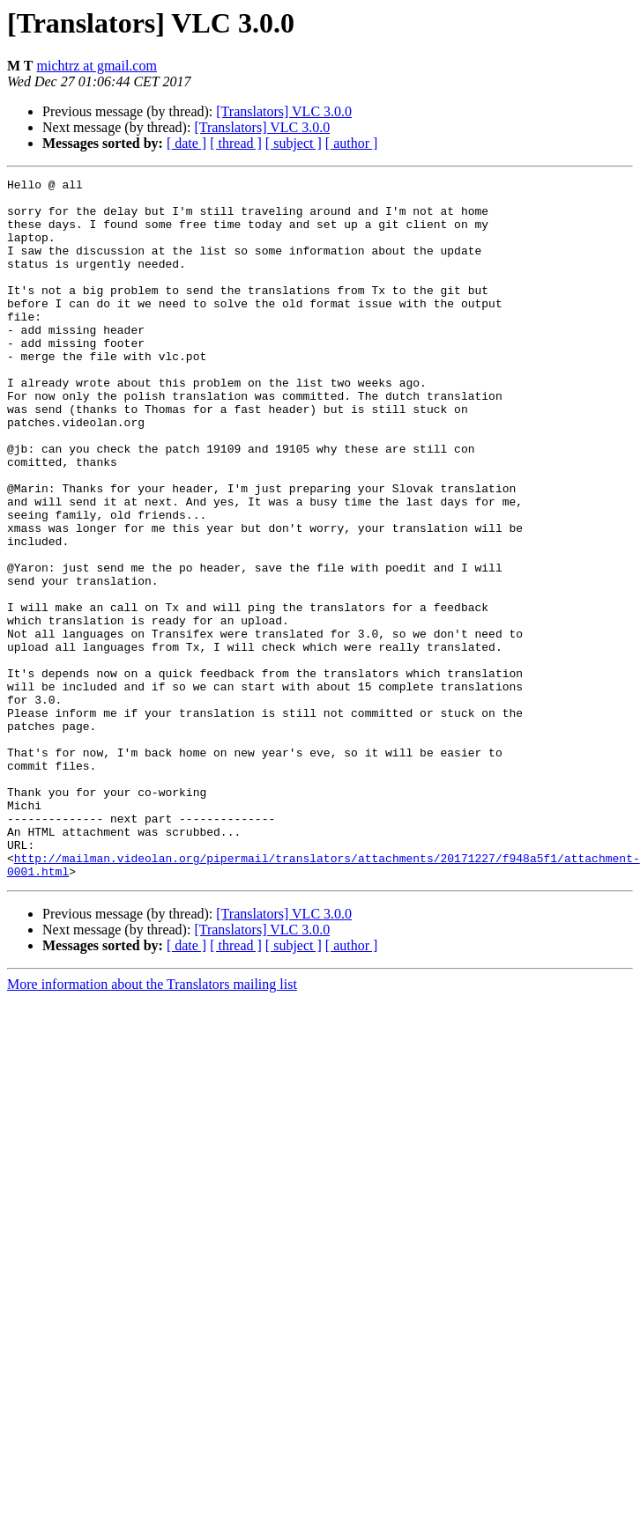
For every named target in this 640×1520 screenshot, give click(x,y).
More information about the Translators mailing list (152, 1124)
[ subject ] (293, 143)
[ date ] (186, 143)
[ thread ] (236, 143)
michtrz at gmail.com (96, 65)
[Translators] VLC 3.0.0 (284, 111)
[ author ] (351, 143)
